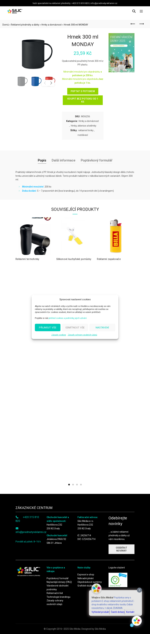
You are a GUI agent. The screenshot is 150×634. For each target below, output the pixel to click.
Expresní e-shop (85, 574)
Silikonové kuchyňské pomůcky (73, 259)
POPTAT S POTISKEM (83, 91)
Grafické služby (85, 585)
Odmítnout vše (75, 327)
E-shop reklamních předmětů (117, 601)
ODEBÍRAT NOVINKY (121, 549)
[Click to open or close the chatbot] (137, 621)
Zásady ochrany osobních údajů (82, 335)
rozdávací (83, 135)
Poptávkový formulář (58, 578)
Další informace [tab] (63, 160)
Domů (5, 24)
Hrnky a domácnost (51, 24)
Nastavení (102, 327)
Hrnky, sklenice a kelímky (83, 125)
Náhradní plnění (85, 578)
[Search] (134, 11)
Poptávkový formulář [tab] (96, 160)
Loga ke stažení (117, 567)
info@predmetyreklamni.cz (31, 532)
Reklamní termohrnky (27, 259)
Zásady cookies (58, 335)
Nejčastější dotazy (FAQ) (59, 582)
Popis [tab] (42, 160)
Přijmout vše (47, 327)
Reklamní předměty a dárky (25, 24)
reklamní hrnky (86, 130)
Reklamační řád (55, 593)
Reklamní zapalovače (109, 259)
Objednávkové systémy (89, 582)
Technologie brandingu (58, 597)
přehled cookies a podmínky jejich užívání (68, 318)
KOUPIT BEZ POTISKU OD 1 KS (82, 100)
